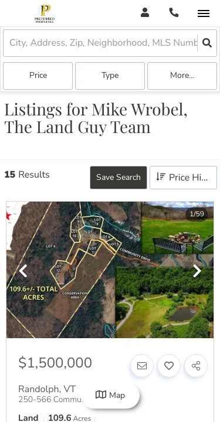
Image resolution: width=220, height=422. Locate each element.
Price (38, 75)
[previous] (22, 271)
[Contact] (142, 365)
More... (182, 75)
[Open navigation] (203, 14)
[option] (110, 270)
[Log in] (144, 13)
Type (110, 75)
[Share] (196, 365)
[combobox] (10, 43)
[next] (197, 271)
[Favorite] (169, 365)
